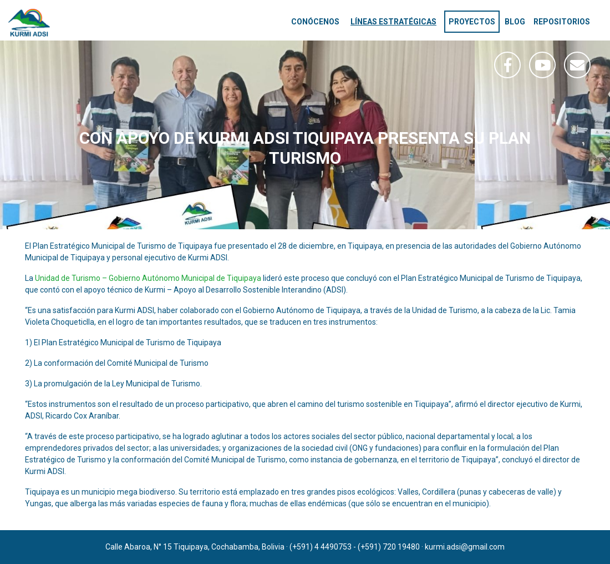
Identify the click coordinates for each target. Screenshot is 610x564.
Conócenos (315, 21)
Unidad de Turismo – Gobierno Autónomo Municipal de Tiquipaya (148, 278)
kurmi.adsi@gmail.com (465, 546)
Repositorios (561, 21)
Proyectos (472, 21)
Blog (515, 21)
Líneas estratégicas (393, 21)
